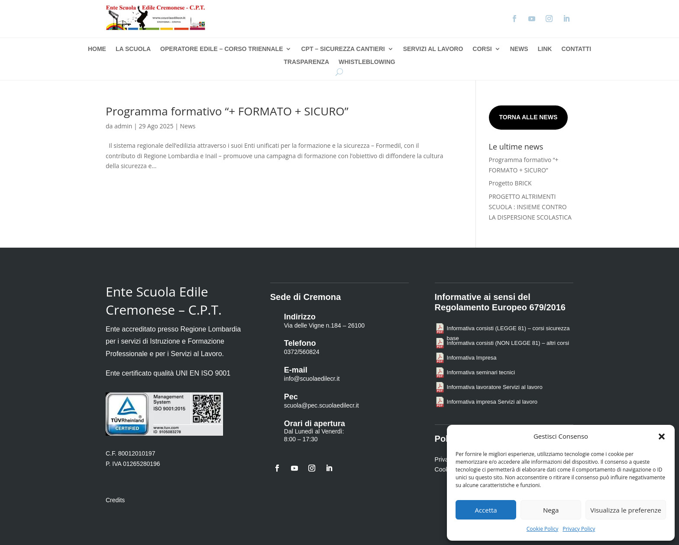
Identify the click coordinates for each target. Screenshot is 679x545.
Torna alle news (528, 117)
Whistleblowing (367, 62)
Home (97, 49)
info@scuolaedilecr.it (312, 378)
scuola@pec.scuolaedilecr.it (321, 405)
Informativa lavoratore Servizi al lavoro (495, 387)
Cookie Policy (542, 528)
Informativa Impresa (472, 357)
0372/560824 (302, 351)
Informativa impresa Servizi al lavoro (492, 401)
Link (545, 49)
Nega (551, 510)
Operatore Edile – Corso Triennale (221, 49)
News (519, 49)
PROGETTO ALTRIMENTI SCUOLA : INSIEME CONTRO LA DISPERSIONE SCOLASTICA (530, 206)
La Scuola (133, 49)
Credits (115, 500)
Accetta (486, 510)
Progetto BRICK (510, 183)
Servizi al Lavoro (433, 49)
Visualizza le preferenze (625, 510)
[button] (661, 436)
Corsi (481, 49)
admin (123, 126)
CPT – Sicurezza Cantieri (343, 49)
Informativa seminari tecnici (481, 372)
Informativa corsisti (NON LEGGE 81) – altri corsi (508, 343)
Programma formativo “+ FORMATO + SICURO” (227, 111)
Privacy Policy (579, 528)
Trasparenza (306, 62)
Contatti (576, 49)
